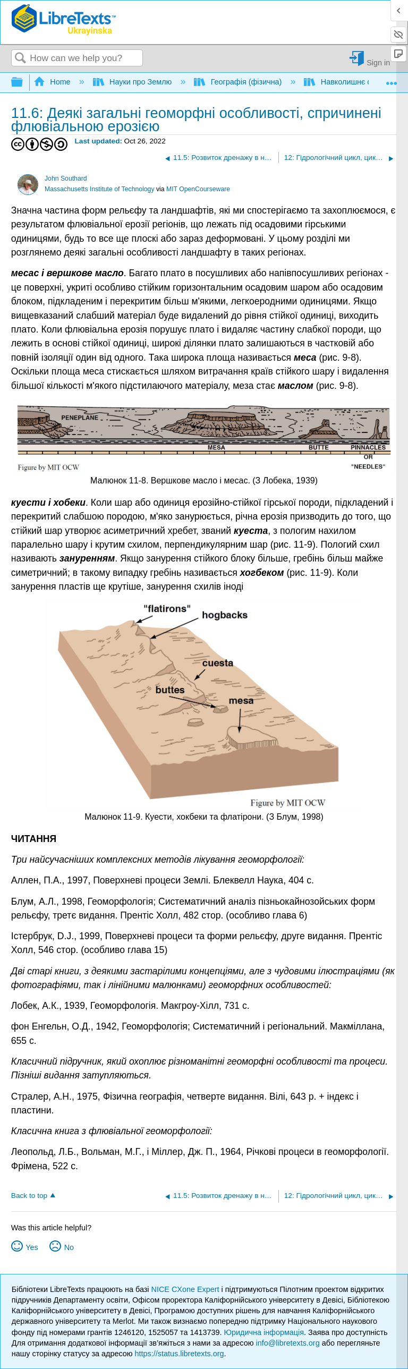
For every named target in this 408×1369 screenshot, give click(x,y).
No (69, 1247)
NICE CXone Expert (186, 1289)
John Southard (66, 178)
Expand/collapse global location (391, 79)
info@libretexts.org (287, 1343)
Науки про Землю (133, 82)
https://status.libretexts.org (179, 1353)
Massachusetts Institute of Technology (100, 189)
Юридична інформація (264, 1332)
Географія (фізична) (239, 82)
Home (53, 82)
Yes (32, 1247)
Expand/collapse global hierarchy (24, 82)
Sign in (378, 62)
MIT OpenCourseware (198, 189)
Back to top (29, 1196)
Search (20, 58)
